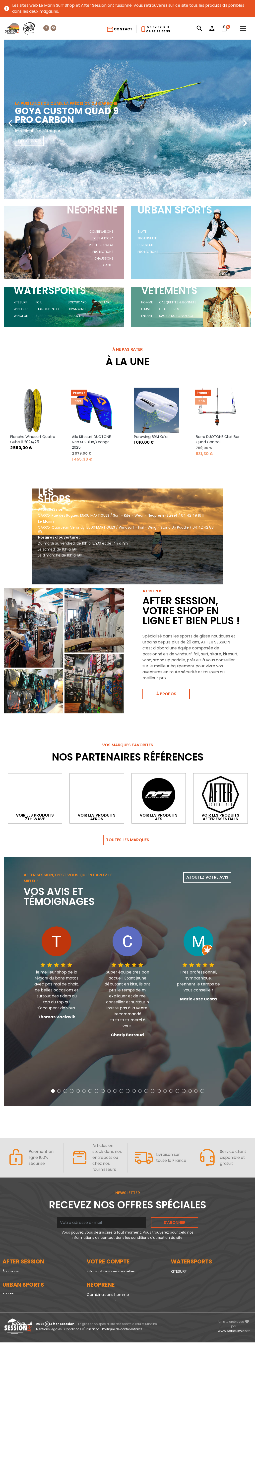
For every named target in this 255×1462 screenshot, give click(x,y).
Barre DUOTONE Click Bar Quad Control (218, 443)
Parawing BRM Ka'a (151, 440)
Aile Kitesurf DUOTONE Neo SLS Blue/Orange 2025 (91, 446)
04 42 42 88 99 (158, 31)
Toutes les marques (127, 844)
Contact (119, 29)
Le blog (9, 1282)
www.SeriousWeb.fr (234, 1450)
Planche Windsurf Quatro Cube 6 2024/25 (32, 443)
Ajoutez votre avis (207, 881)
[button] (118, 195)
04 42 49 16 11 (158, 27)
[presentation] (10, 119)
